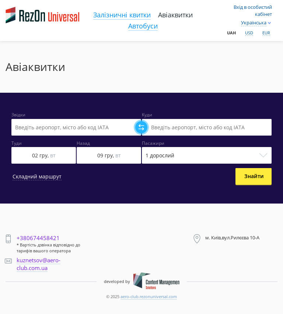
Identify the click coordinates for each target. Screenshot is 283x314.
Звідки (18, 114)
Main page (22, 8)
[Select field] (76, 127)
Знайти (254, 176)
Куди (147, 114)
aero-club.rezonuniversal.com (148, 296)
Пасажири (153, 143)
